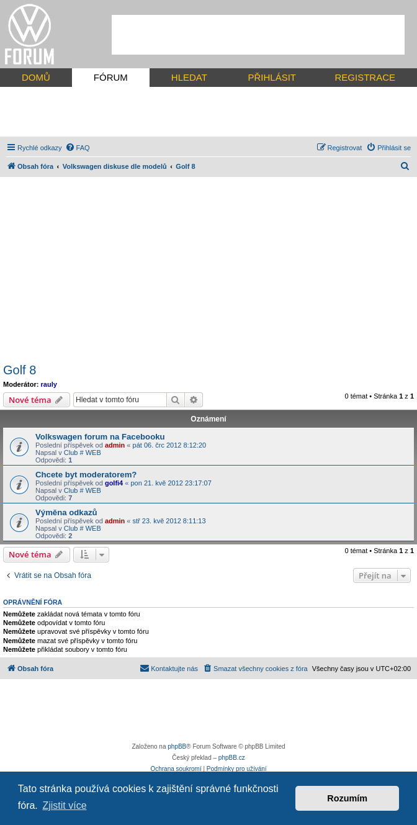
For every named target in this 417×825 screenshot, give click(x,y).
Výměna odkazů (66, 512)
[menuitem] (77, 147)
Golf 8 (19, 370)
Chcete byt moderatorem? (86, 474)
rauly (49, 384)
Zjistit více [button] (64, 805)
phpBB (177, 746)
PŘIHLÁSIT (272, 77)
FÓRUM (111, 77)
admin (115, 445)
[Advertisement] (258, 34)
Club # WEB (82, 452)
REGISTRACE (364, 77)
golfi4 (114, 483)
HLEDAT (189, 77)
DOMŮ (36, 77)
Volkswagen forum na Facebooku (100, 436)
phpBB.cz (231, 757)
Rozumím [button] (347, 798)
